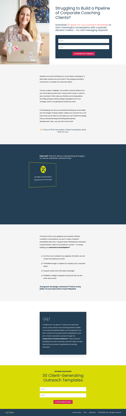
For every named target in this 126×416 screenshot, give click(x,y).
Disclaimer (92, 412)
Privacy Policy (76, 412)
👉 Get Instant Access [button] (63, 402)
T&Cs (85, 412)
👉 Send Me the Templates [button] (83, 54)
